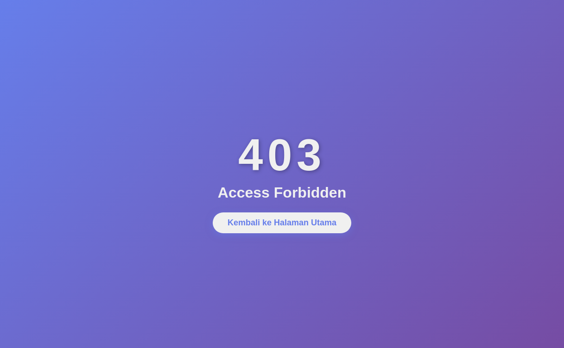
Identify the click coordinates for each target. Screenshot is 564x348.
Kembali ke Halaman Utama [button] (282, 222)
